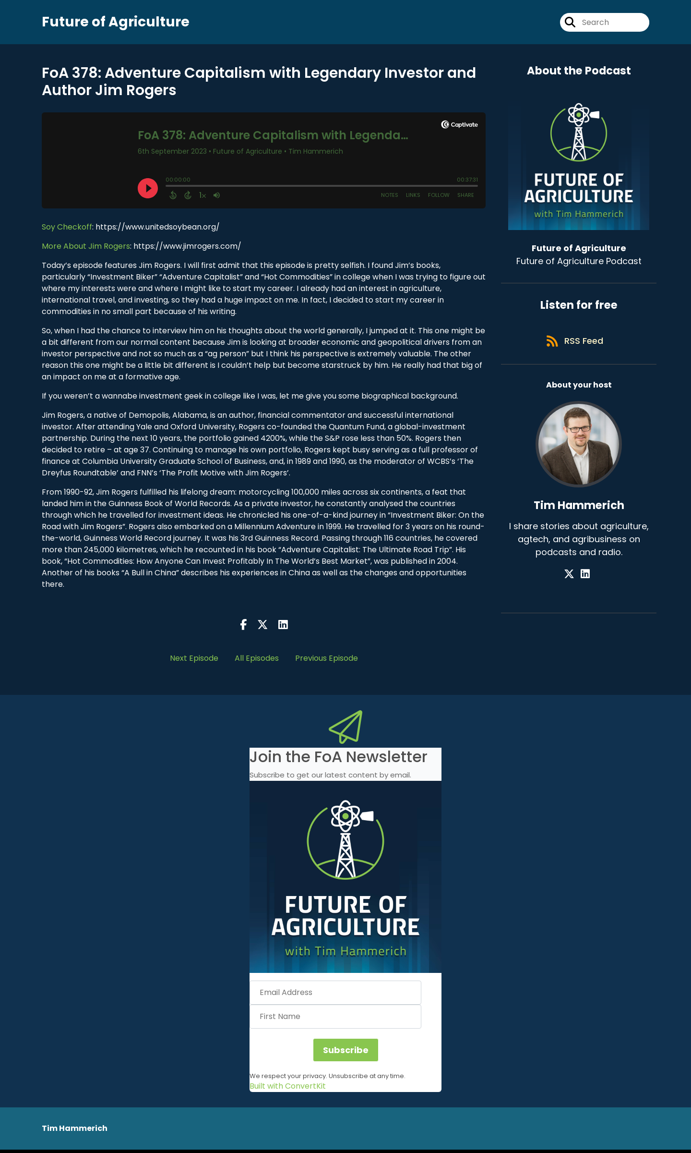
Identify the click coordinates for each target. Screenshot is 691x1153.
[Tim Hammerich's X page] (573, 582)
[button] (345, 880)
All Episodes (257, 661)
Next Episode (194, 661)
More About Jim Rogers (86, 249)
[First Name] (335, 1020)
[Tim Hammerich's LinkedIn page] (585, 582)
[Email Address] (335, 996)
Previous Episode (326, 661)
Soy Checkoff (67, 230)
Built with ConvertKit (288, 1089)
